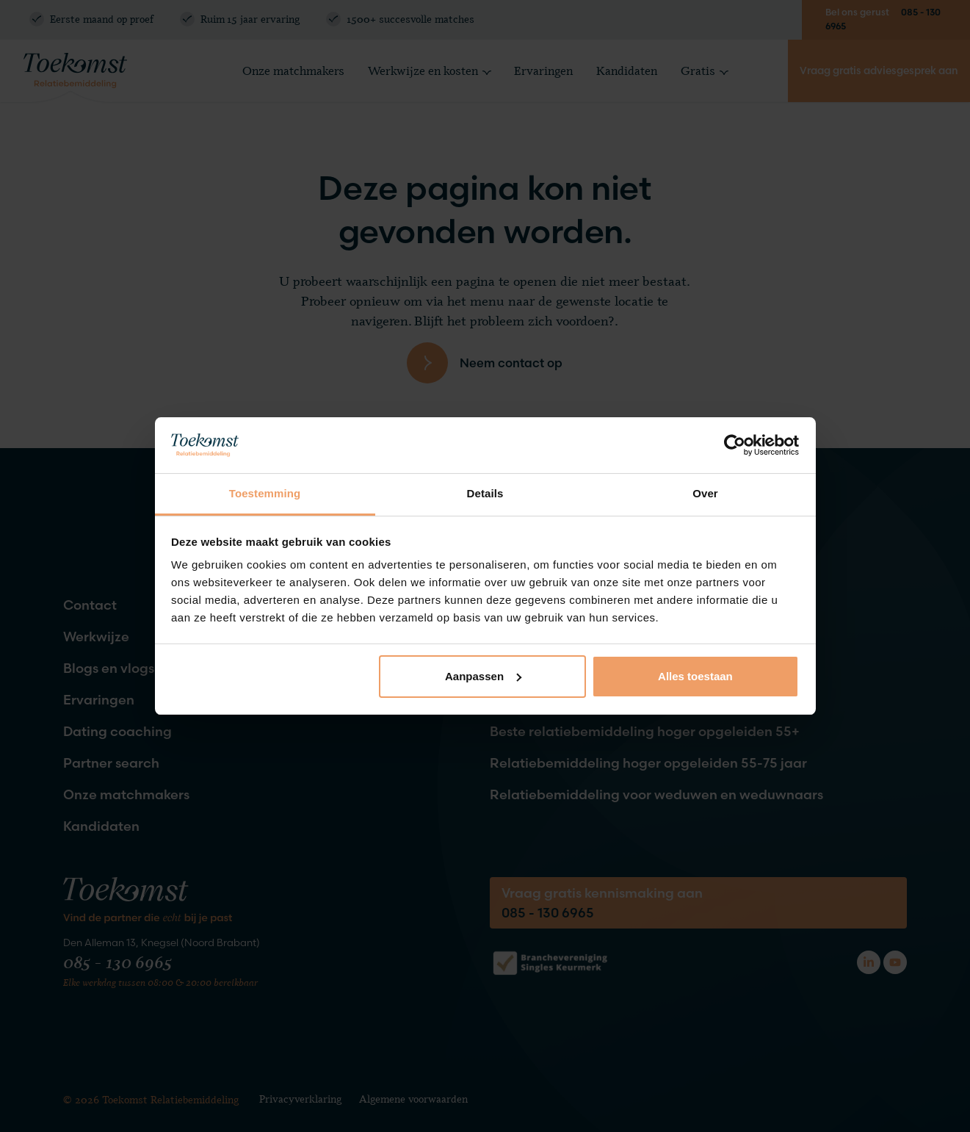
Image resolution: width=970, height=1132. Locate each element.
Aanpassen (483, 676)
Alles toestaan (695, 676)
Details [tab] (485, 493)
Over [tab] (705, 493)
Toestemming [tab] (265, 493)
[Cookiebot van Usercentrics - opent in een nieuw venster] (734, 445)
